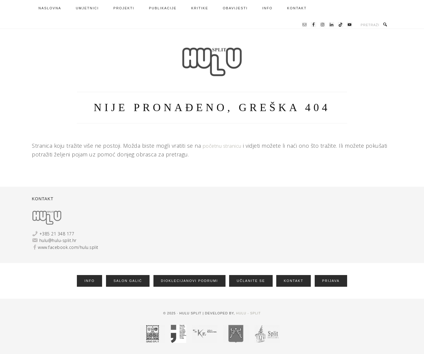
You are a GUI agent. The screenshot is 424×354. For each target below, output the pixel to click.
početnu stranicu (225, 145)
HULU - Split (248, 312)
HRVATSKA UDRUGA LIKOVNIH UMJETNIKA (212, 62)
